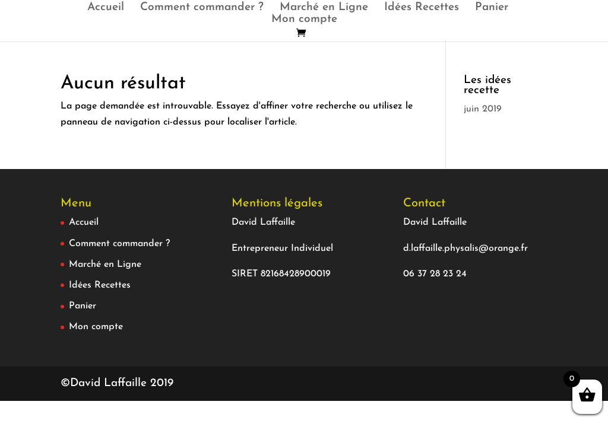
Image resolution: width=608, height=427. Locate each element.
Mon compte (304, 20)
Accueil (105, 8)
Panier (491, 8)
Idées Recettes (421, 8)
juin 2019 (483, 109)
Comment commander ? (202, 8)
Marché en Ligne (324, 8)
